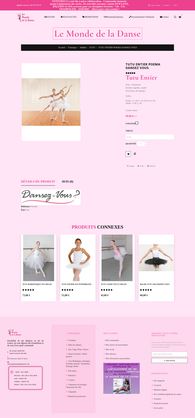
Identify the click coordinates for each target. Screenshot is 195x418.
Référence (25, 206)
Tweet (142, 166)
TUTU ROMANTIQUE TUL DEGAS (37, 284)
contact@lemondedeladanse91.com (18, 364)
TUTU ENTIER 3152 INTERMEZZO (76, 284)
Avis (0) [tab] (67, 181)
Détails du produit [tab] (38, 181)
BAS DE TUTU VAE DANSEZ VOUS (154, 284)
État (23, 210)
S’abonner (169, 361)
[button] (176, 17)
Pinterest (152, 166)
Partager (131, 166)
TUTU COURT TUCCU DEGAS (114, 284)
